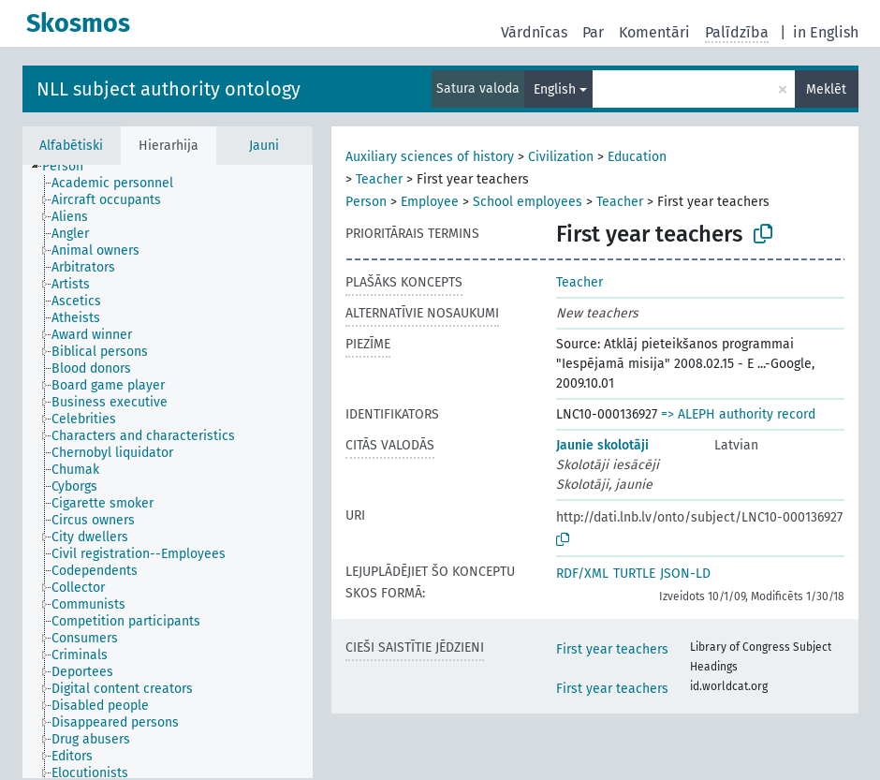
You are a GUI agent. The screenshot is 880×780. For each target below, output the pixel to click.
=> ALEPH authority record (738, 414)
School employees (527, 202)
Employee (430, 202)
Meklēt (826, 89)
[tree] (167, 471)
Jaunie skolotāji (602, 445)
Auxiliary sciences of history (429, 157)
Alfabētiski (71, 146)
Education (637, 157)
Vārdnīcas (534, 32)
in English (825, 32)
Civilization (561, 157)
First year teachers (612, 649)
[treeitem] (70, 166)
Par (593, 32)
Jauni (264, 146)
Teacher (379, 179)
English (555, 89)
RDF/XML (582, 573)
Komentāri (654, 32)
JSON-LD (685, 573)
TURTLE (634, 573)
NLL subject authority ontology (169, 89)
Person (366, 202)
